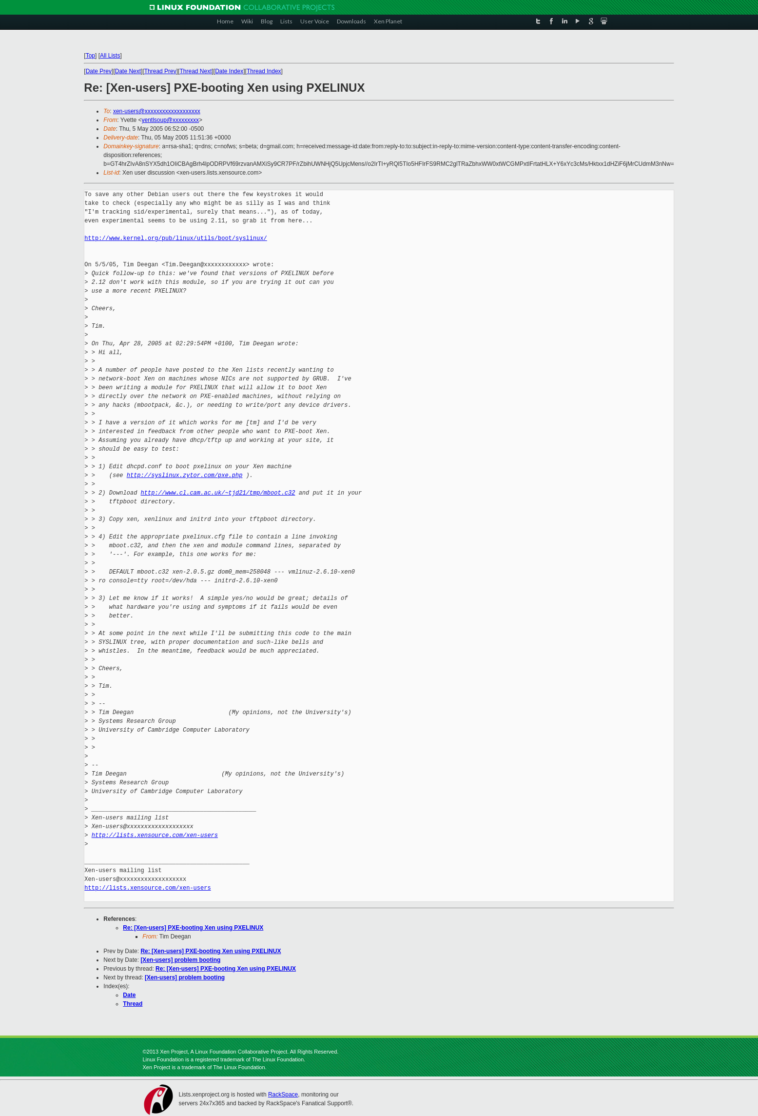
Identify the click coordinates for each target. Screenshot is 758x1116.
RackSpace (283, 1094)
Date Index (229, 71)
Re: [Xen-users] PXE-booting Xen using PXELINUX (193, 927)
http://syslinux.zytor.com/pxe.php (185, 475)
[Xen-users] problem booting (180, 960)
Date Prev (99, 71)
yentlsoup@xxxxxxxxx (170, 120)
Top (90, 55)
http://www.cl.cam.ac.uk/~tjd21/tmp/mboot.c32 (218, 493)
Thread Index (264, 71)
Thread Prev (160, 71)
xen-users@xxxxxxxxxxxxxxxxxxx (156, 111)
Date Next (128, 71)
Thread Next (195, 71)
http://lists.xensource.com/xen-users (155, 835)
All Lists (110, 55)
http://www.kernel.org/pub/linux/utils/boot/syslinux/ (175, 238)
